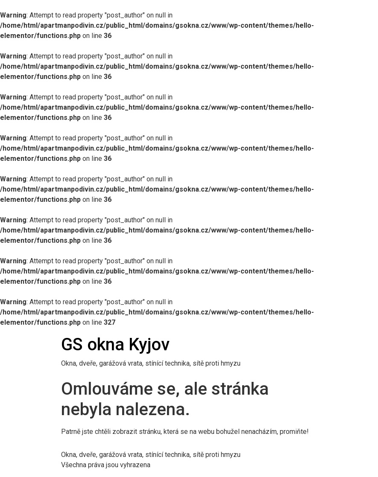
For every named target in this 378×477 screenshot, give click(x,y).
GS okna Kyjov (115, 344)
